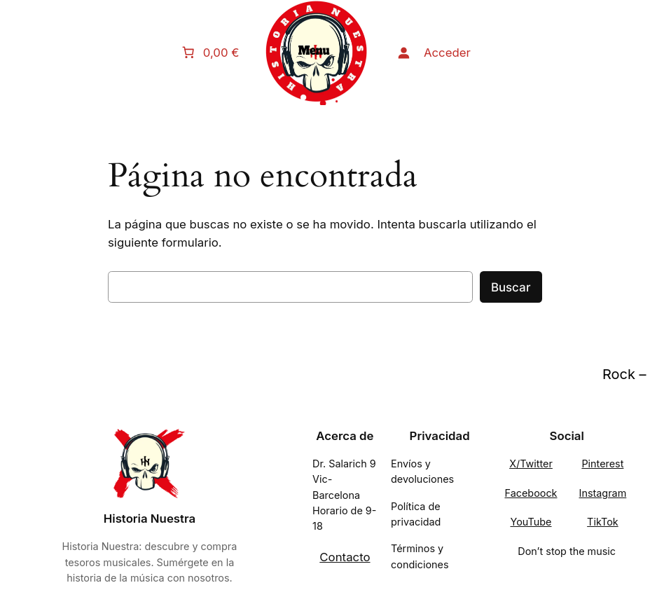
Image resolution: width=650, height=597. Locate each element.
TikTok (602, 522)
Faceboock (530, 493)
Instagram (603, 493)
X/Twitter (531, 463)
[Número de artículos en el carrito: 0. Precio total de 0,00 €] (212, 52)
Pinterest (602, 463)
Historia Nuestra (149, 519)
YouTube (531, 522)
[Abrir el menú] (316, 52)
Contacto (344, 557)
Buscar (511, 287)
